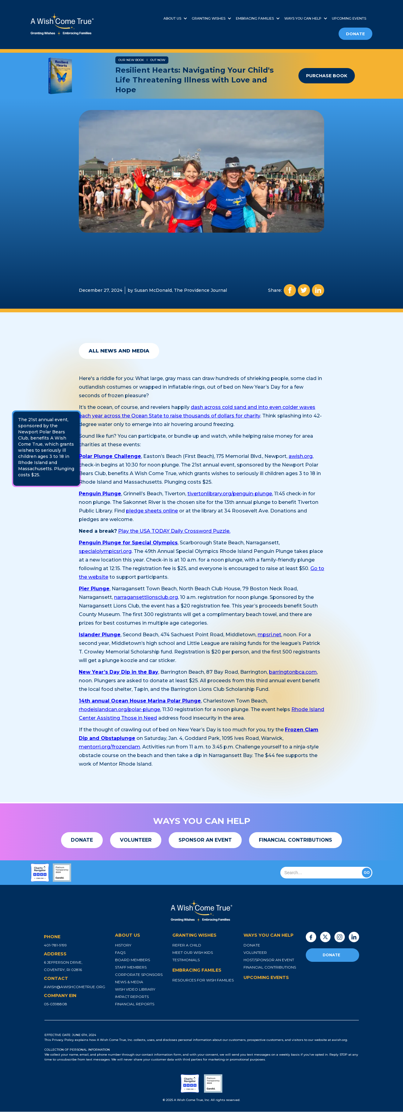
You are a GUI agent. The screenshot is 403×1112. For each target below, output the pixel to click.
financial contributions (270, 967)
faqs (120, 952)
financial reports (134, 1004)
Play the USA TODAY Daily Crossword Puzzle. (174, 531)
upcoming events (349, 18)
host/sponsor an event (269, 960)
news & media (129, 982)
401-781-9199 (55, 945)
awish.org (301, 456)
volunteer (255, 952)
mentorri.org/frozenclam (109, 747)
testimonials (186, 960)
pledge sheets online (152, 511)
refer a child (186, 945)
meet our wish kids (192, 952)
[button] (177, 18)
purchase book (326, 75)
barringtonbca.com (293, 672)
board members (132, 960)
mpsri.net (269, 635)
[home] (83, 24)
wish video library (135, 989)
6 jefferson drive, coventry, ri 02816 (63, 966)
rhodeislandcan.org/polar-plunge (119, 709)
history (123, 945)
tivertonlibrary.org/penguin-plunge (229, 494)
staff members (131, 967)
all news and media (119, 351)
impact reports (132, 996)
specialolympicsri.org (105, 551)
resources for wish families (203, 980)
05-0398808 (55, 1004)
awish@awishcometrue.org (74, 986)
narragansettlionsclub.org (146, 597)
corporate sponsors (139, 974)
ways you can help (302, 18)
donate (355, 33)
